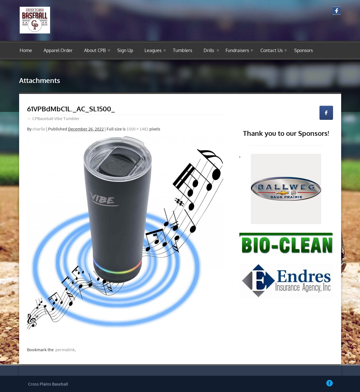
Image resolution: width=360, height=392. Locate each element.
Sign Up (125, 50)
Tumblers (182, 50)
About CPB (95, 50)
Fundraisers (237, 50)
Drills (209, 50)
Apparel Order (58, 50)
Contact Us (271, 50)
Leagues (153, 50)
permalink (64, 349)
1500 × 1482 (137, 129)
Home (26, 50)
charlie (38, 129)
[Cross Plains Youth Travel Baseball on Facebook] (326, 113)
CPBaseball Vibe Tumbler (53, 118)
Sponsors (303, 50)
